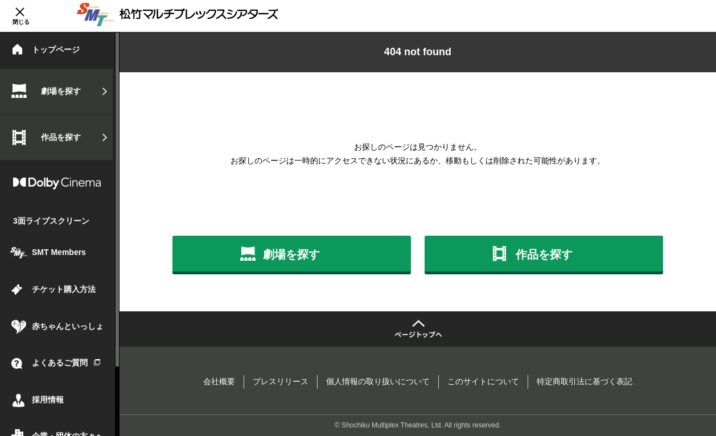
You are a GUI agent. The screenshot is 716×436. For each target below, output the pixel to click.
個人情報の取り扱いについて (378, 381)
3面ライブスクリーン (51, 220)
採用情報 (48, 399)
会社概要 (219, 381)
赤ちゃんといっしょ (68, 326)
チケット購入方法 (64, 289)
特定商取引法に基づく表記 (584, 381)
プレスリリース (280, 381)
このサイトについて (483, 381)
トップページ (56, 49)
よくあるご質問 (66, 362)
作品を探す (61, 137)
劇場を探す (61, 91)
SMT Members (59, 252)
